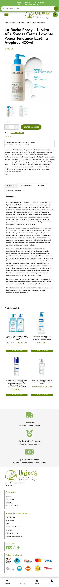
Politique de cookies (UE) (14, 536)
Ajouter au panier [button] (17, 351)
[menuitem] (6, 14)
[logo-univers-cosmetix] (29, 14)
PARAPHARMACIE (12, 506)
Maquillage (9, 502)
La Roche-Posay (17, 133)
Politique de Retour (12, 533)
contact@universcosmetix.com (14, 483)
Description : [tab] (11, 186)
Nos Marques (10, 517)
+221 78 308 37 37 (10, 485)
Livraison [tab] (41, 186)
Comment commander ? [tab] (15, 190)
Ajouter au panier (31, 127)
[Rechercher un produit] (29, 8)
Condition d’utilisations (13, 527)
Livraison (29, 423)
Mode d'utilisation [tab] (26, 186)
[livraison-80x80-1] (29, 415)
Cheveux (8, 496)
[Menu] (6, 14)
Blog (7, 523)
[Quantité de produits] (11, 127)
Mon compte (10, 520)
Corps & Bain (10, 499)
